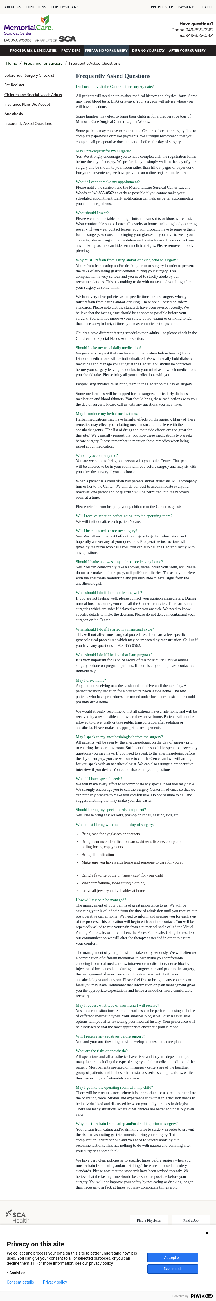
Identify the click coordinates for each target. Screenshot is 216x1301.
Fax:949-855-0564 (195, 35)
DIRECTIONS (36, 7)
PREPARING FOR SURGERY (106, 51)
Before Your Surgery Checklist (29, 75)
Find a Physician (149, 1220)
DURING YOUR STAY (148, 51)
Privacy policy (55, 1282)
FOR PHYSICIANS (64, 7)
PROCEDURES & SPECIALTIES (33, 51)
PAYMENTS (186, 7)
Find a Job (191, 1220)
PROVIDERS (70, 51)
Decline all (173, 1269)
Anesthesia (13, 114)
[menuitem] (12, 7)
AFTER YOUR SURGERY (187, 51)
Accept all (172, 1257)
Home (11, 63)
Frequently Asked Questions (28, 123)
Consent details (20, 1282)
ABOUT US (12, 7)
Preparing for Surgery (43, 63)
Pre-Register (14, 85)
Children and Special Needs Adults (33, 94)
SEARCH (207, 7)
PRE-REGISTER (162, 7)
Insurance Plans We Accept (27, 104)
